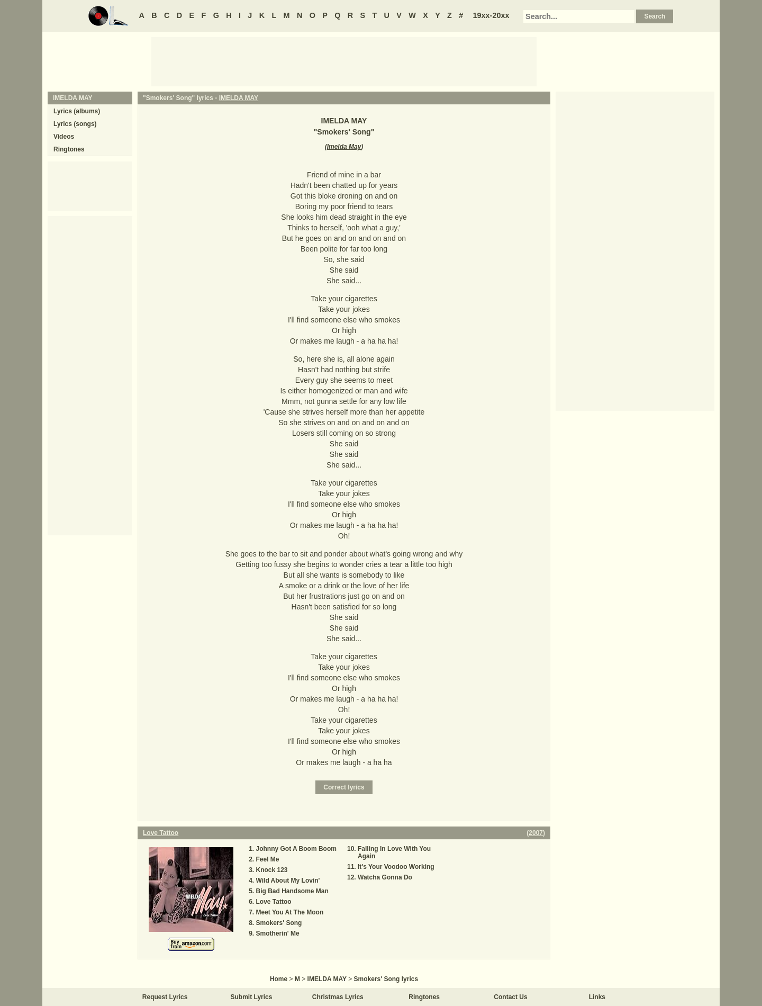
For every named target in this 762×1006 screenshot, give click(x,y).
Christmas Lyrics (338, 997)
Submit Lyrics (252, 997)
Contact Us (510, 997)
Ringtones (69, 149)
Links (597, 997)
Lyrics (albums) (76, 111)
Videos (63, 136)
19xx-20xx (491, 15)
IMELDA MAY (238, 98)
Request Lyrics (165, 997)
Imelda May (344, 146)
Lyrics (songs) (75, 124)
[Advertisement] (344, 61)
